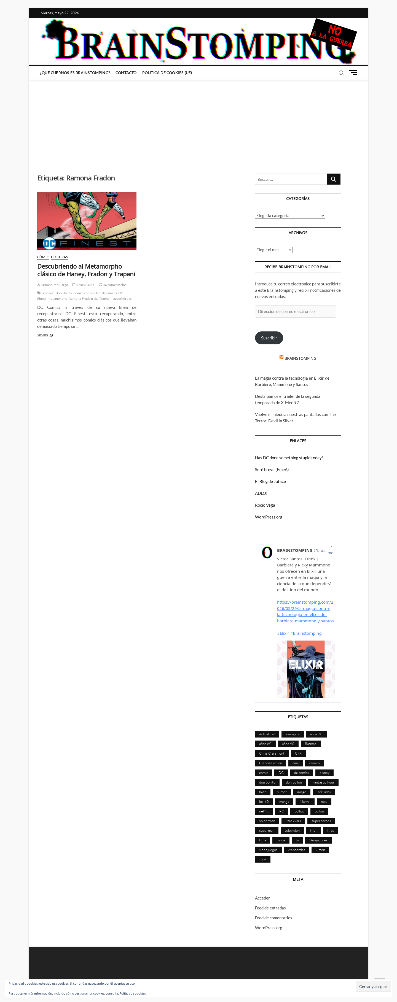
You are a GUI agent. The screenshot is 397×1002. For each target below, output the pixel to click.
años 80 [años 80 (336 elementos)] (265, 743)
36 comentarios (112, 285)
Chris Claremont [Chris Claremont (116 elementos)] (272, 753)
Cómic (43, 257)
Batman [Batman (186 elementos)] (310, 743)
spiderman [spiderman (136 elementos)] (267, 821)
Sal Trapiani (102, 298)
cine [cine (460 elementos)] (296, 763)
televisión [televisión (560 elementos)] (292, 830)
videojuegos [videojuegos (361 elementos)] (268, 849)
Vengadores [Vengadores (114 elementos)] (318, 840)
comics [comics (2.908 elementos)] (314, 763)
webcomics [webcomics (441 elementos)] (296, 849)
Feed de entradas (270, 907)
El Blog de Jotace (270, 481)
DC (98, 293)
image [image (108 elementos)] (301, 792)
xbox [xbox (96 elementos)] (262, 859)
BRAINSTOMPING (300, 358)
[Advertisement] (198, 121)
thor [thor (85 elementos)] (313, 830)
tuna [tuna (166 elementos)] (262, 840)
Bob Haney (64, 293)
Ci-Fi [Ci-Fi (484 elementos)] (298, 753)
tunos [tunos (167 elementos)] (281, 840)
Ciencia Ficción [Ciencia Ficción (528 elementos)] (270, 763)
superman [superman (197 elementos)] (266, 830)
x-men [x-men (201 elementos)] (320, 849)
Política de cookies (132, 993)
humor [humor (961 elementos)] (282, 792)
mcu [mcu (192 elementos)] (324, 801)
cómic (78, 293)
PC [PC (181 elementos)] (281, 811)
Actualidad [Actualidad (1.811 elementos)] (267, 734)
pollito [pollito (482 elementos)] (299, 811)
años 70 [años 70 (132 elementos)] (316, 734)
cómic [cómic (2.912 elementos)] (263, 772)
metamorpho (57, 298)
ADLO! (261, 493)
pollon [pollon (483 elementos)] (319, 811)
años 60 (48, 293)
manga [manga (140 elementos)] (284, 801)
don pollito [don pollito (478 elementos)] (267, 782)
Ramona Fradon (81, 298)
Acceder (262, 897)
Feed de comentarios (273, 917)
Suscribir (269, 337)
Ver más (51, 335)
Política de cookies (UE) (167, 72)
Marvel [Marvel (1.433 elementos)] (305, 801)
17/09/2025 (83, 285)
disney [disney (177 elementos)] (324, 772)
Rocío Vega (265, 505)
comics (89, 293)
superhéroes (122, 298)
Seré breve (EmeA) (272, 469)
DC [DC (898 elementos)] (281, 772)
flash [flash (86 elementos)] (262, 792)
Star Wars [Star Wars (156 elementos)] (293, 821)
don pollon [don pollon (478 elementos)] (294, 782)
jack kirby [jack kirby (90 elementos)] (324, 792)
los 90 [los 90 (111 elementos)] (264, 801)
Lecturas (59, 257)
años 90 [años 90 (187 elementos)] (288, 743)
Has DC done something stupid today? (289, 457)
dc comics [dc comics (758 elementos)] (301, 772)
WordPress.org (268, 516)
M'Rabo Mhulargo (52, 285)
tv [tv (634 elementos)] (297, 840)
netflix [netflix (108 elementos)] (264, 811)
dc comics (109, 293)
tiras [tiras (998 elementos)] (330, 830)
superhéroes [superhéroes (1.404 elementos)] (321, 821)
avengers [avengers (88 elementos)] (293, 734)
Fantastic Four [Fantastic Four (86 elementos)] (323, 782)
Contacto (126, 72)
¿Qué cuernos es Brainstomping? (75, 72)
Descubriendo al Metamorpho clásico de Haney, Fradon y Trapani (86, 270)
